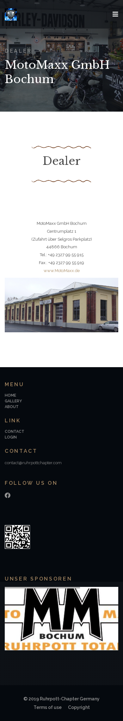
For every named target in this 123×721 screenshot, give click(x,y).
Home (10, 395)
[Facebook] (7, 495)
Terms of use (48, 707)
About (12, 407)
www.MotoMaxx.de (62, 270)
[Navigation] (115, 14)
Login (11, 437)
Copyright (79, 707)
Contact (14, 431)
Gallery (13, 401)
